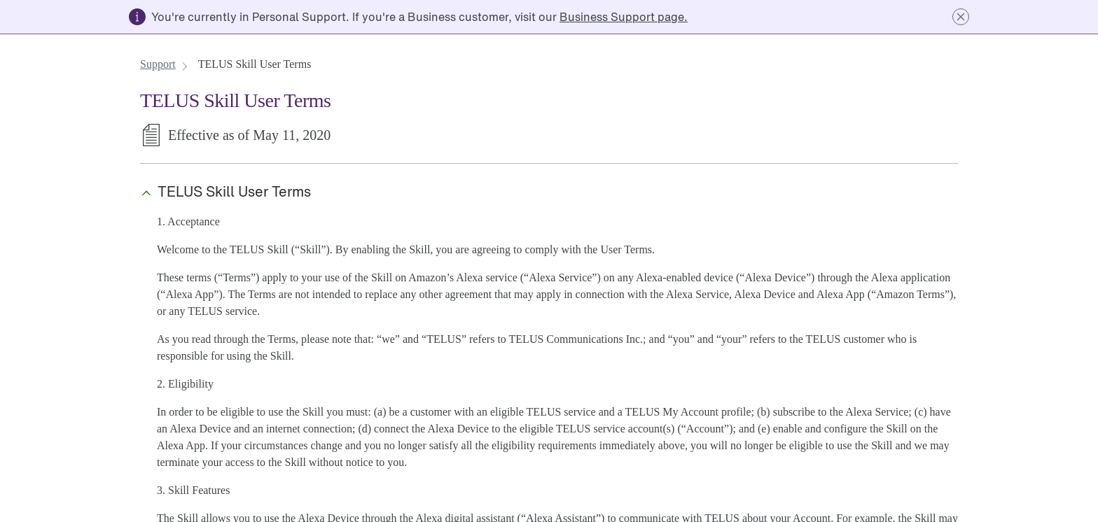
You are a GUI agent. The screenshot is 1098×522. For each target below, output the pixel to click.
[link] (623, 17)
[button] (960, 16)
